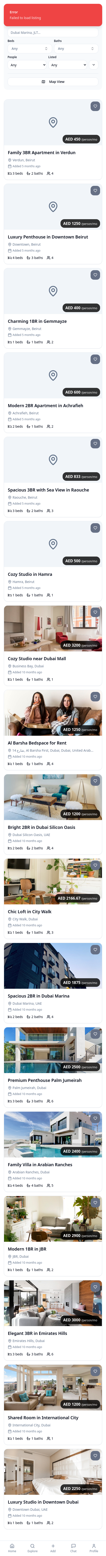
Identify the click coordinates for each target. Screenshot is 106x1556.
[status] (53, 15)
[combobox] (30, 48)
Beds (11, 41)
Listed (52, 57)
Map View (53, 81)
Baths (58, 41)
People (12, 57)
